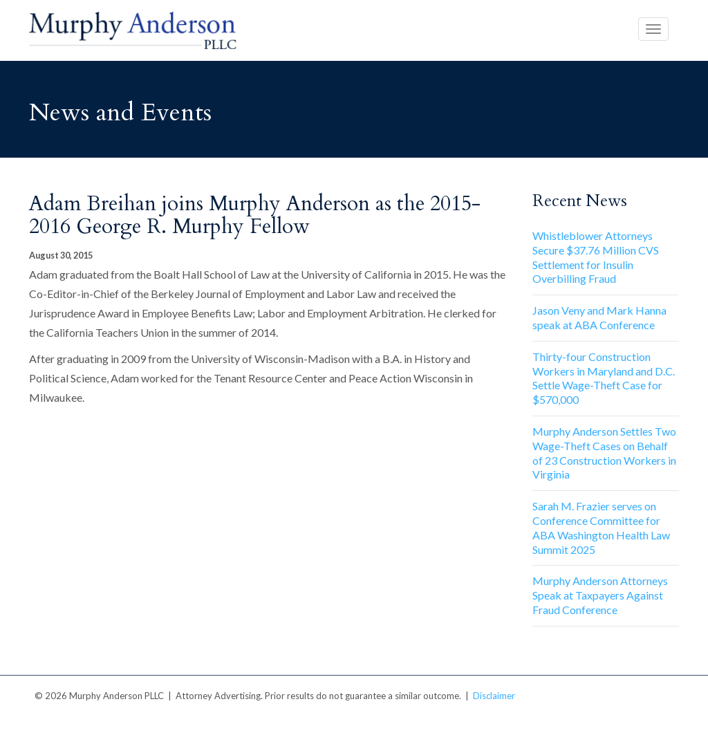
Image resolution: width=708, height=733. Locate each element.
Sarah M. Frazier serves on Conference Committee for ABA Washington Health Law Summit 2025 (601, 527)
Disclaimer (494, 695)
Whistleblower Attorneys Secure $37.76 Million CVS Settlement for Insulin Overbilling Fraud (595, 257)
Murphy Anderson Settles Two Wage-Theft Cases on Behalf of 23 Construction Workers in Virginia (604, 453)
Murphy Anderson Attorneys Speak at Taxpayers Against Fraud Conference (600, 595)
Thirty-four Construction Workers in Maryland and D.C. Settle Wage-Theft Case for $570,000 (603, 378)
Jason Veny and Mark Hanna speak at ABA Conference (599, 317)
